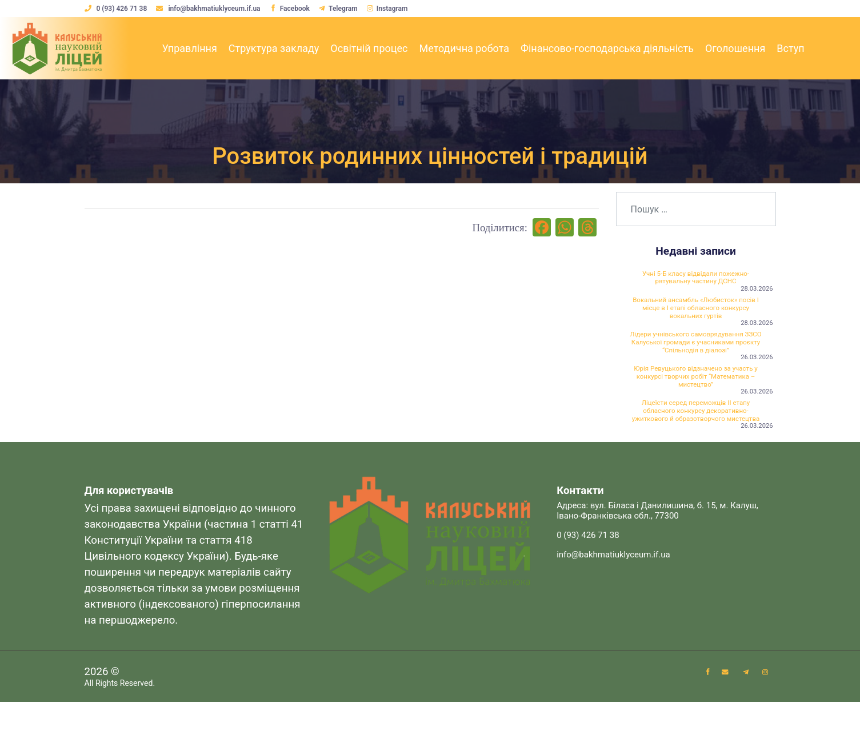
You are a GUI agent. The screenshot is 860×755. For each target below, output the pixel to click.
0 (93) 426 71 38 (117, 9)
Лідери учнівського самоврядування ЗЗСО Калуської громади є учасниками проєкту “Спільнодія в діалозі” (695, 362)
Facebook (293, 9)
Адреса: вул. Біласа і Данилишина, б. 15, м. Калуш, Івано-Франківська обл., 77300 (657, 563)
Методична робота (464, 48)
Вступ (790, 48)
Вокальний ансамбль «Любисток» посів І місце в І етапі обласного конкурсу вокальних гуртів (695, 316)
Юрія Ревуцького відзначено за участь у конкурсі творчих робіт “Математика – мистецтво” (696, 408)
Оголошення (735, 48)
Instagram (393, 9)
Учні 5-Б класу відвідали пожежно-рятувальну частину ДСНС (696, 280)
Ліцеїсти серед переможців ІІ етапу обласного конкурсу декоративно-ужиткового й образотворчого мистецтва (695, 453)
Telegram (343, 9)
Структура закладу (274, 48)
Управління (189, 48)
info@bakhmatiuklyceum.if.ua (210, 9)
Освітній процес (368, 48)
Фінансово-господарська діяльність (607, 48)
